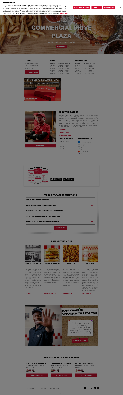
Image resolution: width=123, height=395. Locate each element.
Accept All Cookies (109, 7)
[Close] (120, 7)
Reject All (96, 7)
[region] (61, 7)
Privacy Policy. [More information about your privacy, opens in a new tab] (64, 13)
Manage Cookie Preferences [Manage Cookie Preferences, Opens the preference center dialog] (81, 7)
